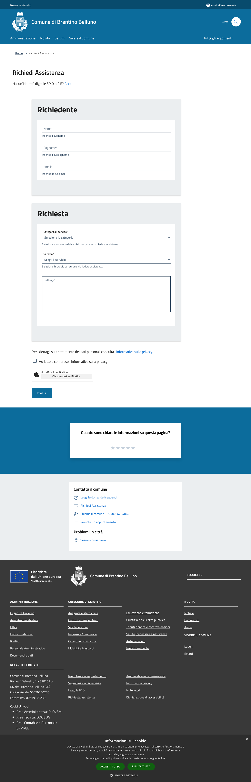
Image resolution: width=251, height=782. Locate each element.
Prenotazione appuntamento (87, 676)
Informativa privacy (139, 683)
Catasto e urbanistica (82, 641)
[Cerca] (236, 21)
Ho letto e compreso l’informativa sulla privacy (73, 361)
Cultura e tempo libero (83, 620)
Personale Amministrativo (27, 648)
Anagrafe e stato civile (83, 613)
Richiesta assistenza (81, 697)
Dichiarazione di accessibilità (145, 697)
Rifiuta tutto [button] (141, 766)
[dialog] (125, 758)
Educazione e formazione (142, 612)
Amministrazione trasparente (146, 676)
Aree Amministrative (24, 620)
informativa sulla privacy (134, 351)
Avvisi (188, 627)
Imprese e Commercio (82, 634)
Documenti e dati (21, 655)
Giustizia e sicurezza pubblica (145, 619)
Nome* (48, 128)
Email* (48, 166)
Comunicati (191, 620)
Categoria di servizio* (56, 232)
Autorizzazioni (135, 641)
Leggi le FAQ (76, 690)
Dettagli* (49, 280)
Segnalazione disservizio (84, 683)
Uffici (13, 627)
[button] (125, 775)
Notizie (189, 613)
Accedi (69, 83)
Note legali (133, 690)
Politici (14, 641)
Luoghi (188, 646)
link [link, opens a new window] (163, 758)
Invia (42, 393)
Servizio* (49, 254)
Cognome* (50, 147)
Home (19, 53)
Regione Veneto (20, 5)
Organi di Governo (22, 613)
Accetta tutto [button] (110, 766)
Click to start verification (66, 376)
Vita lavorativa (78, 627)
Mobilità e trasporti (81, 648)
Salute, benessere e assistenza (146, 634)
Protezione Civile (137, 648)
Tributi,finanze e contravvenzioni (148, 627)
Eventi (188, 653)
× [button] (246, 739)
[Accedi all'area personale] (221, 5)
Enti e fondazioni (21, 634)
